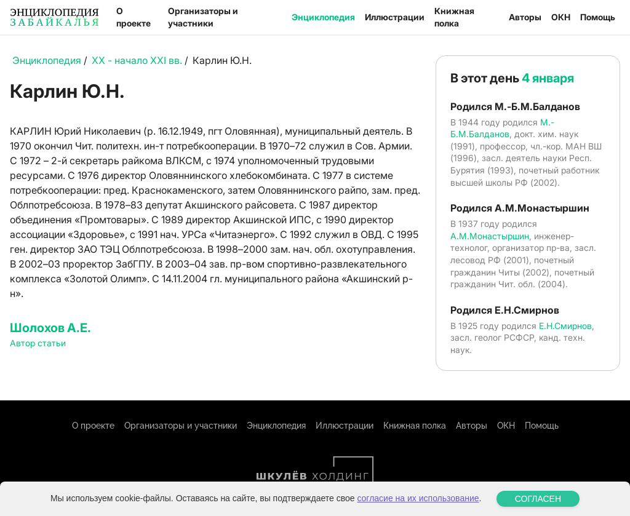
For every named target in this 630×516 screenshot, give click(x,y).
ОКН (560, 17)
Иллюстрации (395, 17)
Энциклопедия (323, 17)
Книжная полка (454, 17)
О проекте (133, 17)
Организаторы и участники (203, 17)
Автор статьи (38, 343)
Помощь (597, 17)
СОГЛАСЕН (538, 499)
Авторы (525, 17)
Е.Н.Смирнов (565, 325)
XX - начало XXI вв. (137, 60)
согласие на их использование (418, 498)
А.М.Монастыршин (489, 236)
